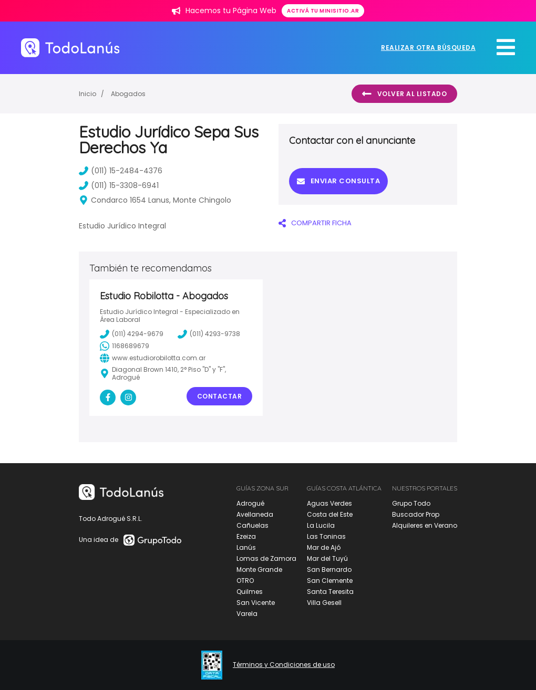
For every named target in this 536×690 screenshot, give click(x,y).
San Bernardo (329, 569)
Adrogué (250, 503)
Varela (246, 613)
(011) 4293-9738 (209, 334)
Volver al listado (404, 94)
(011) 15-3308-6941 (119, 185)
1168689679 (124, 346)
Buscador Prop (415, 514)
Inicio (87, 93)
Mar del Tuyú (327, 558)
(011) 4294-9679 (131, 334)
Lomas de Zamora (266, 558)
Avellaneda (254, 514)
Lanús (246, 547)
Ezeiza (246, 536)
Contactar (219, 396)
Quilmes (249, 591)
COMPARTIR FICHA (315, 223)
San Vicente (255, 602)
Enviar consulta (338, 181)
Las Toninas (326, 536)
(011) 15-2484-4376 (120, 170)
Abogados (128, 93)
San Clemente (330, 580)
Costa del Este (330, 514)
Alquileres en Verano (424, 525)
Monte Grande (259, 569)
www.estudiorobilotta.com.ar (152, 358)
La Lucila (321, 525)
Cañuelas (252, 525)
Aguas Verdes (329, 503)
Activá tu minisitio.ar (323, 11)
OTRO (245, 580)
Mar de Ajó (324, 547)
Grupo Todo (411, 503)
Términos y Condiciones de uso (284, 665)
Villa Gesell (324, 602)
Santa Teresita (330, 591)
